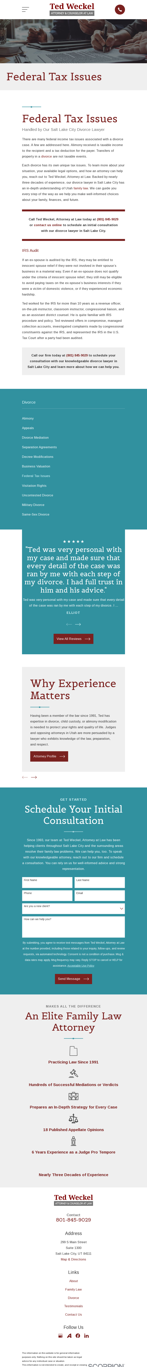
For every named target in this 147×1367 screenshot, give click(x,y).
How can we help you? (37, 919)
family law (81, 188)
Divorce (73, 1298)
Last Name (82, 880)
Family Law (73, 1289)
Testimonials (73, 1306)
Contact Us (73, 1314)
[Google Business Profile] (60, 1335)
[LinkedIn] (86, 1335)
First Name (30, 880)
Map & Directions (73, 1259)
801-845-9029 (73, 1220)
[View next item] (78, 624)
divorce (46, 156)
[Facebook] (78, 1335)
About (73, 1281)
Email (79, 893)
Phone (28, 893)
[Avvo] (69, 1335)
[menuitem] (73, 418)
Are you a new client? (37, 906)
